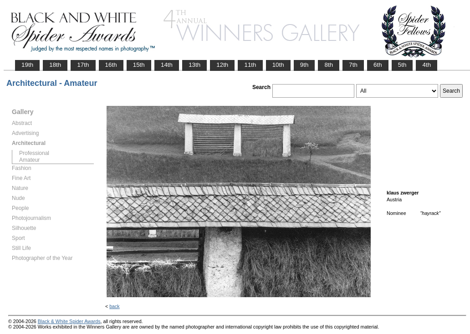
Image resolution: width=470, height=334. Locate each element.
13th (194, 64)
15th (139, 64)
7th (353, 64)
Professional (34, 153)
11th (250, 64)
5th (402, 64)
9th (304, 64)
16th (111, 64)
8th (328, 64)
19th (27, 64)
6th (377, 64)
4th (426, 64)
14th (167, 64)
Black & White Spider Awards (69, 321)
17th (83, 64)
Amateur (29, 160)
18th (55, 64)
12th (222, 64)
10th (278, 64)
